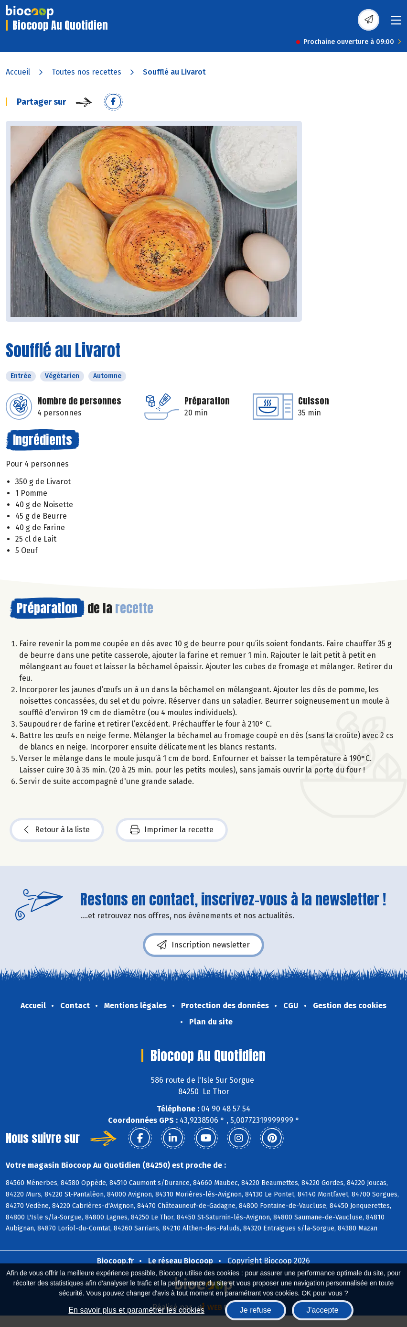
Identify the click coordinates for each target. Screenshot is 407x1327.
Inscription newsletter (203, 945)
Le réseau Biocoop (180, 1260)
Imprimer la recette (172, 830)
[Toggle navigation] (396, 23)
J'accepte (323, 1310)
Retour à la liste (57, 830)
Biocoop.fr (115, 1260)
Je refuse (255, 1310)
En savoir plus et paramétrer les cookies (136, 1310)
